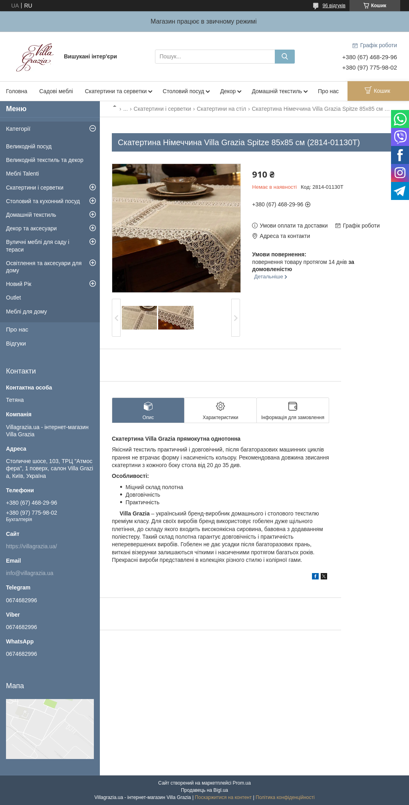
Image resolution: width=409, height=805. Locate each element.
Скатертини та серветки (116, 91)
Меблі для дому (26, 311)
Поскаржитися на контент (223, 797)
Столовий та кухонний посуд (43, 201)
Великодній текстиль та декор (44, 160)
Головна (16, 91)
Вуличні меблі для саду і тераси (37, 245)
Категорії (18, 128)
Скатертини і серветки (162, 109)
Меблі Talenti (22, 173)
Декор (228, 91)
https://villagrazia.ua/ (31, 546)
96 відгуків (334, 5)
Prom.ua (242, 783)
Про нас (328, 91)
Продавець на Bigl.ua (204, 790)
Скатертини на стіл (221, 109)
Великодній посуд (29, 146)
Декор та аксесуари (31, 228)
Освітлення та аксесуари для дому (43, 267)
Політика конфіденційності (285, 797)
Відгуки (16, 343)
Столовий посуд (183, 91)
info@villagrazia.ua (30, 573)
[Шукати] (285, 57)
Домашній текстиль (277, 91)
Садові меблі (56, 91)
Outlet (13, 297)
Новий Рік (18, 284)
